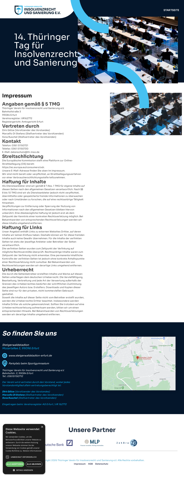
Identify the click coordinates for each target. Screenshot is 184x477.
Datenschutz (101, 465)
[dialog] (24, 449)
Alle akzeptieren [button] (15, 464)
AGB (90, 465)
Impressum (80, 465)
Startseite (171, 10)
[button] (24, 470)
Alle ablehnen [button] (34, 464)
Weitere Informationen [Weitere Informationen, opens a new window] (32, 451)
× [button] (42, 427)
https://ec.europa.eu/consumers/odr (23, 176)
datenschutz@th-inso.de (25, 160)
